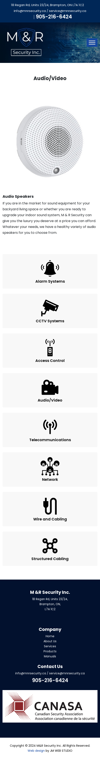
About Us (50, 641)
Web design (36, 751)
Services (50, 646)
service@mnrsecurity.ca (67, 11)
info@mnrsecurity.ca (30, 11)
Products (50, 651)
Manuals (50, 656)
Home (50, 636)
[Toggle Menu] (92, 43)
